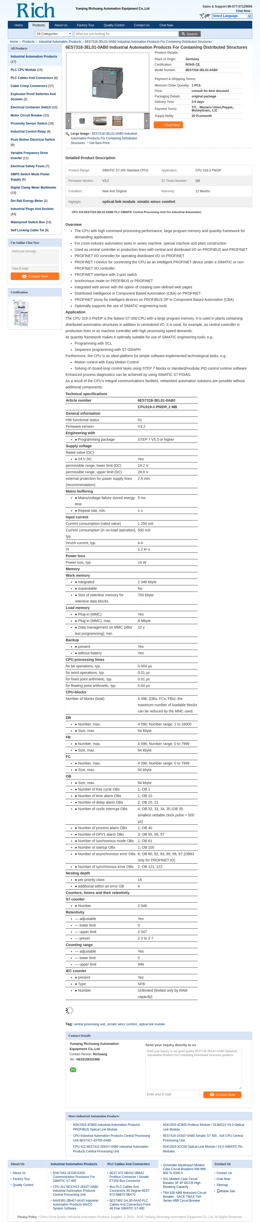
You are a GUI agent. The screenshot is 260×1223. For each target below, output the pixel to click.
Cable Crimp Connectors (29, 86)
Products (38, 25)
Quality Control (114, 25)
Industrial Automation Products (60, 42)
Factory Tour (85, 25)
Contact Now (35, 276)
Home (19, 25)
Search (192, 34)
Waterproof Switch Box (28, 222)
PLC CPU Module (23, 70)
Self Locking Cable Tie (27, 230)
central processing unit (89, 1024)
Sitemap (222, 1185)
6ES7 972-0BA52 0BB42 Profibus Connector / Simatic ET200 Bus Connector (129, 1177)
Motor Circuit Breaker (27, 115)
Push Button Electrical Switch (33, 139)
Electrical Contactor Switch (31, 107)
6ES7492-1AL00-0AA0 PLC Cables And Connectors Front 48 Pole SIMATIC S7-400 (129, 1204)
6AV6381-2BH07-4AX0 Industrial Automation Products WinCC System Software (75, 1204)
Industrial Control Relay (28, 131)
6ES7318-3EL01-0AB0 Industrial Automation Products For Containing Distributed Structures (104, 138)
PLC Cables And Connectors (32, 78)
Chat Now (243, 11)
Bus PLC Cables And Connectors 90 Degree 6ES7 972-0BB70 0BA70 (129, 1190)
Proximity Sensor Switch (29, 123)
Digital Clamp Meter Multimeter (33, 187)
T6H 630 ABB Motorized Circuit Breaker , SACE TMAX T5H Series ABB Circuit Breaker (184, 1196)
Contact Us (142, 25)
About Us (60, 25)
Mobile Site (226, 1191)
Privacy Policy (27, 1217)
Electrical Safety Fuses (28, 166)
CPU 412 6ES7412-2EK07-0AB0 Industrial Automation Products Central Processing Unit (75, 1190)
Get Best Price (99, 143)
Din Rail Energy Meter (27, 201)
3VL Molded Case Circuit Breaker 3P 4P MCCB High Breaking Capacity (181, 1183)
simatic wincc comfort (122, 1024)
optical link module (152, 1024)
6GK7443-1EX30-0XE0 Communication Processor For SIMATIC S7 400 (74, 1177)
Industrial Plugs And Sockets (32, 209)
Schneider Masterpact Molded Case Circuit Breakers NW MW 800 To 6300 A (184, 1169)
